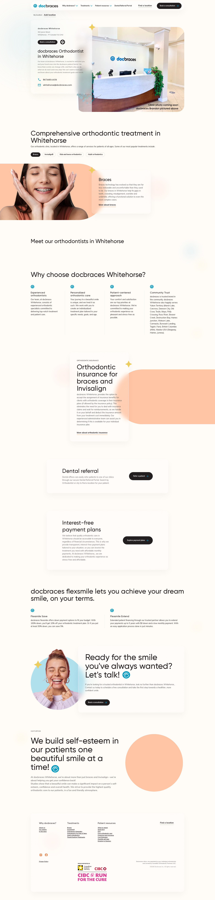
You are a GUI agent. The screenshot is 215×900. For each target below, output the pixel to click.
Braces (35, 154)
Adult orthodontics (95, 154)
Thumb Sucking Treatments (76, 837)
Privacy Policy (43, 861)
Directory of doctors (104, 841)
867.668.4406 (50, 79)
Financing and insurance (106, 835)
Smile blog (101, 829)
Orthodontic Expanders (74, 831)
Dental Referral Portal (123, 6)
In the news (43, 831)
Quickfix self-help (103, 839)
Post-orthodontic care (105, 833)
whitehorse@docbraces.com (57, 85)
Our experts (43, 829)
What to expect (103, 828)
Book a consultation (47, 42)
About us (42, 828)
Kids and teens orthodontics (71, 154)
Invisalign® (49, 154)
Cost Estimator (103, 837)
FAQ (99, 831)
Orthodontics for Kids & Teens (77, 833)
